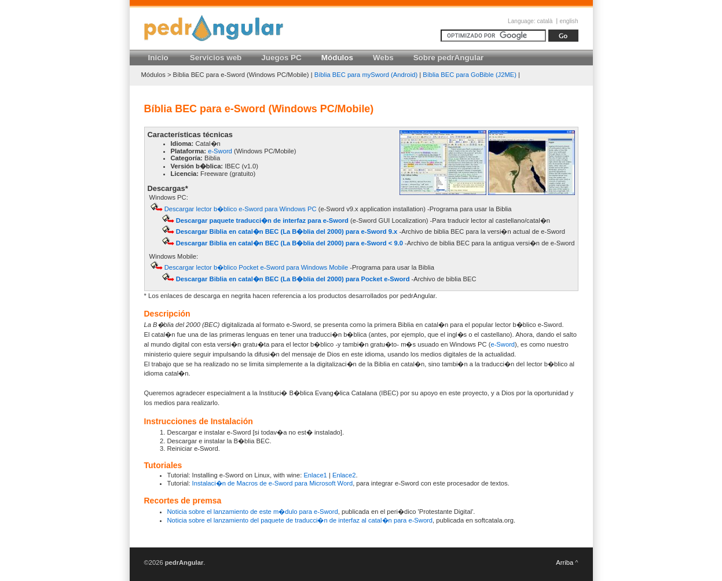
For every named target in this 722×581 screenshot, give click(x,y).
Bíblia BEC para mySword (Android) (365, 74)
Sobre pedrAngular (448, 57)
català (545, 21)
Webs (383, 57)
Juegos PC (281, 57)
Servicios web (216, 57)
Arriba (564, 562)
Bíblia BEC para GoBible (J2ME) (469, 74)
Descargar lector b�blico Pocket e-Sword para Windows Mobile (256, 267)
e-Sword (220, 151)
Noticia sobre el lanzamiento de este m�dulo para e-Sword (252, 511)
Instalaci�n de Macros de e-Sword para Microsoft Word (272, 483)
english (569, 21)
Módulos (337, 57)
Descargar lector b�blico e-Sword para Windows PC (240, 208)
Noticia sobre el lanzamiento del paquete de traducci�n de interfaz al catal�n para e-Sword (300, 520)
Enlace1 (315, 475)
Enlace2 (343, 475)
